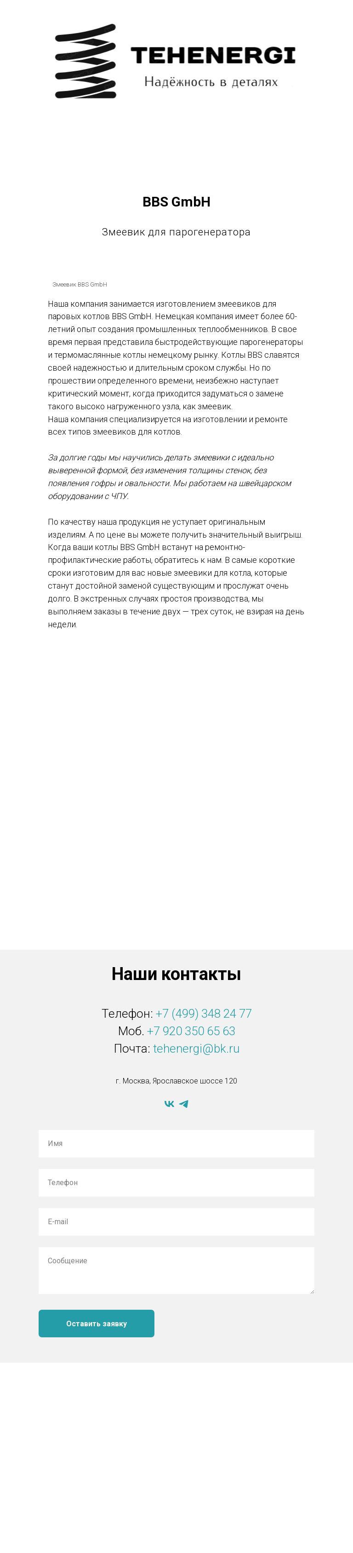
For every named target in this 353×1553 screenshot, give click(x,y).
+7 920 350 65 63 (191, 1031)
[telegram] (183, 1104)
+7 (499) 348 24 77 (204, 1013)
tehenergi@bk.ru (196, 1048)
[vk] (169, 1104)
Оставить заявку (96, 1323)
